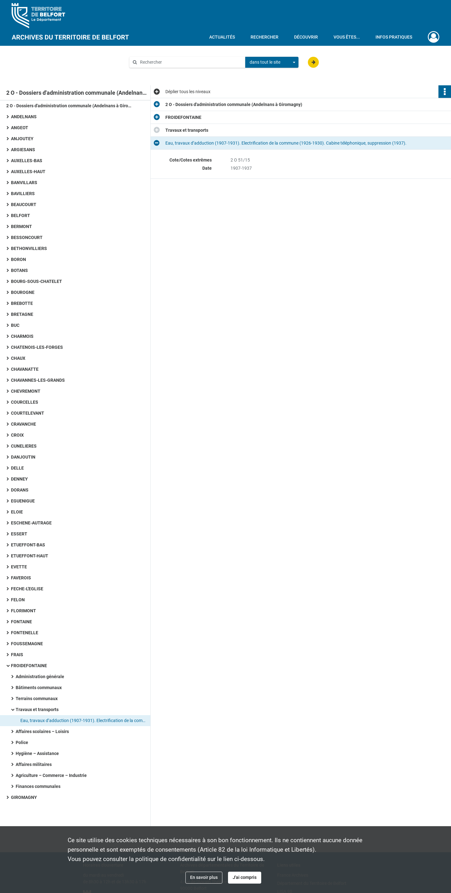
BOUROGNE (22, 292)
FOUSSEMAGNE (27, 643)
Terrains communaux (37, 698)
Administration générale (40, 676)
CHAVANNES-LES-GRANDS (38, 380)
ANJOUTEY (22, 138)
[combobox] (271, 62)
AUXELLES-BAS (26, 160)
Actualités (222, 37)
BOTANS (19, 270)
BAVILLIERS (23, 193)
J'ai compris (245, 877)
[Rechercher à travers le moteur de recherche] (190, 62)
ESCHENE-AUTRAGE (31, 522)
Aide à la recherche (152, 73)
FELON (18, 599)
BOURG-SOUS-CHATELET (36, 281)
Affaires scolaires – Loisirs (42, 731)
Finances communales (38, 786)
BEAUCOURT (23, 204)
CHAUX (18, 358)
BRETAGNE (22, 314)
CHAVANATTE (25, 369)
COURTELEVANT (27, 413)
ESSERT (19, 533)
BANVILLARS (24, 182)
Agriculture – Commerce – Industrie (51, 775)
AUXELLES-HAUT (28, 171)
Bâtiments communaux (39, 687)
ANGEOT (19, 127)
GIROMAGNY (24, 797)
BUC (15, 325)
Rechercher (264, 37)
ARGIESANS (23, 149)
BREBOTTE (22, 303)
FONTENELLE (24, 632)
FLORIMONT (23, 610)
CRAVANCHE (23, 424)
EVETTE (19, 566)
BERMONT (21, 226)
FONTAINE (21, 621)
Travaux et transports (37, 709)
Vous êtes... (347, 37)
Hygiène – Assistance (37, 753)
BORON (18, 259)
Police (22, 742)
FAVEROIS (21, 577)
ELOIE (17, 511)
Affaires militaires (34, 764)
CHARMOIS (22, 336)
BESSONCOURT (27, 237)
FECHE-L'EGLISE (27, 588)
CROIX (17, 435)
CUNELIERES (24, 446)
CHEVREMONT (25, 391)
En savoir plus (204, 877)
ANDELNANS (24, 116)
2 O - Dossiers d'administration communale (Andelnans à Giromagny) (69, 105)
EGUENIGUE (23, 500)
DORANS (20, 489)
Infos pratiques (394, 37)
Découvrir (306, 37)
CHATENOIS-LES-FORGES (37, 347)
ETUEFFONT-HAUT (29, 555)
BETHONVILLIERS (29, 248)
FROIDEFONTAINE (29, 665)
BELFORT (20, 215)
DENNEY (19, 478)
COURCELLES (24, 402)
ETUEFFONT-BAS (28, 544)
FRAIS (17, 654)
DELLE (17, 467)
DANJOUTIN (23, 457)
